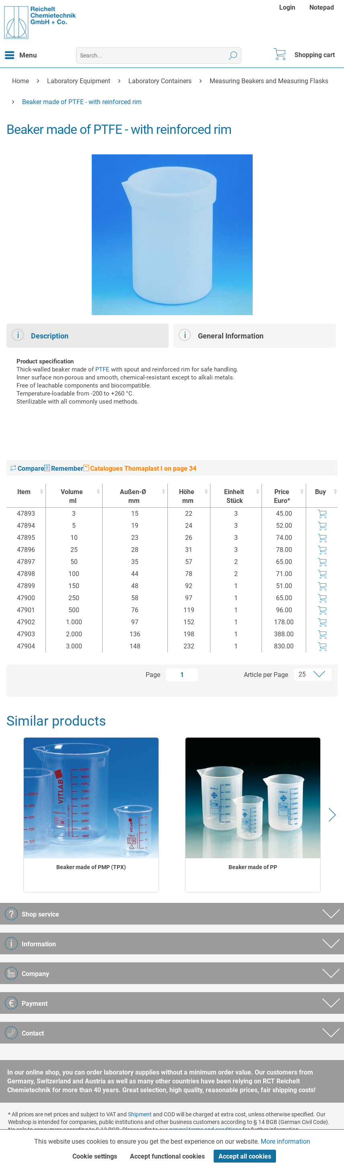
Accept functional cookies (167, 1156)
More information (285, 1141)
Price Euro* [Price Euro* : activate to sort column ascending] (282, 496)
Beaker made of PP (253, 867)
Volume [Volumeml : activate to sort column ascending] (72, 496)
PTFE (102, 369)
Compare (27, 468)
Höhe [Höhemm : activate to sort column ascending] (187, 496)
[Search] (233, 55)
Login (287, 7)
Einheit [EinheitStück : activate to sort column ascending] (234, 496)
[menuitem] (288, 7)
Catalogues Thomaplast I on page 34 (139, 468)
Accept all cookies (244, 1156)
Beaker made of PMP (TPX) (91, 867)
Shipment (140, 1114)
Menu (21, 54)
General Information (221, 335)
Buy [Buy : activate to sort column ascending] (320, 492)
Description (40, 335)
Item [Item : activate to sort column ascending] (24, 492)
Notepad (321, 7)
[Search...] (158, 55)
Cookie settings (94, 1156)
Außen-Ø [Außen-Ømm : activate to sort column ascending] (133, 496)
